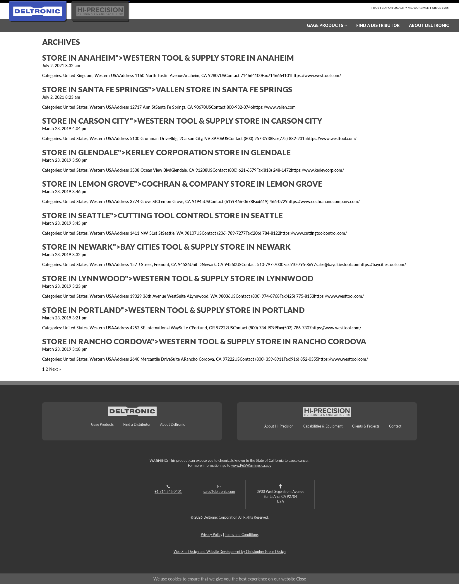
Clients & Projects (365, 426)
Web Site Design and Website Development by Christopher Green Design (230, 551)
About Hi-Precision (279, 426)
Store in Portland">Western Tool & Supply (173, 310)
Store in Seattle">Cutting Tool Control (162, 215)
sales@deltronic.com (219, 491)
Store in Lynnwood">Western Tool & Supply (178, 278)
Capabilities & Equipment (322, 426)
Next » (55, 369)
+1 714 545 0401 (168, 491)
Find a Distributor (378, 25)
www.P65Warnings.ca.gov (251, 465)
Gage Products (327, 25)
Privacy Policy (211, 534)
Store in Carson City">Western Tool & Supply (182, 120)
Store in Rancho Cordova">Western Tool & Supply (204, 341)
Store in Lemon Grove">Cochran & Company (182, 183)
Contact (395, 426)
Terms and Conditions (241, 534)
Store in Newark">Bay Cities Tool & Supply (166, 246)
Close (301, 579)
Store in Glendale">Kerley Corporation (166, 152)
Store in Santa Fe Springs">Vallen (167, 89)
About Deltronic (429, 25)
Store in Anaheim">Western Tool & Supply (168, 57)
